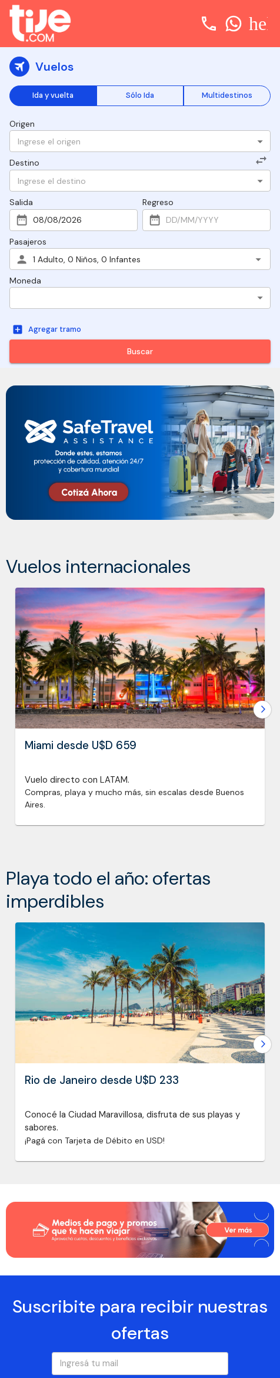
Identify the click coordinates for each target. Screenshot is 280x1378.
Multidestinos (227, 96)
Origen (22, 123)
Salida (21, 202)
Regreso (158, 202)
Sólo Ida (140, 96)
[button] (140, 298)
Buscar (140, 351)
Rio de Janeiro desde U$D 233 (102, 1080)
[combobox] (133, 141)
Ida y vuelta (53, 96)
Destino (24, 162)
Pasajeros (27, 241)
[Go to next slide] (262, 709)
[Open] (260, 141)
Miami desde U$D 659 (80, 746)
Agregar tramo (47, 329)
